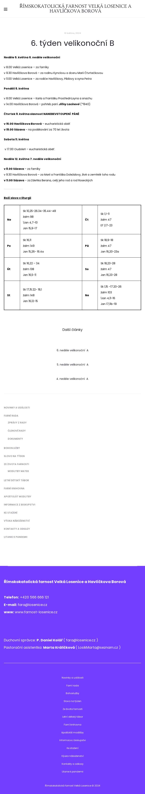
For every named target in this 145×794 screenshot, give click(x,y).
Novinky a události (17, 407)
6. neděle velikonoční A (72, 350)
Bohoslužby (12, 448)
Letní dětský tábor (16, 480)
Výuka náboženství (17, 520)
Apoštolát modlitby (17, 496)
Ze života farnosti (16, 464)
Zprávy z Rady (17, 422)
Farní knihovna (14, 488)
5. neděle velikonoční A (72, 364)
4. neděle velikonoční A (72, 379)
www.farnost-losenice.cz (36, 612)
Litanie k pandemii (15, 537)
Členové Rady (17, 430)
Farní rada (11, 415)
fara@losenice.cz (32, 604)
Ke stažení (10, 512)
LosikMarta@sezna (94, 647)
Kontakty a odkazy (17, 528)
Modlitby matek (18, 471)
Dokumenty (15, 438)
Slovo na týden (14, 456)
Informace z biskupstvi (19, 504)
